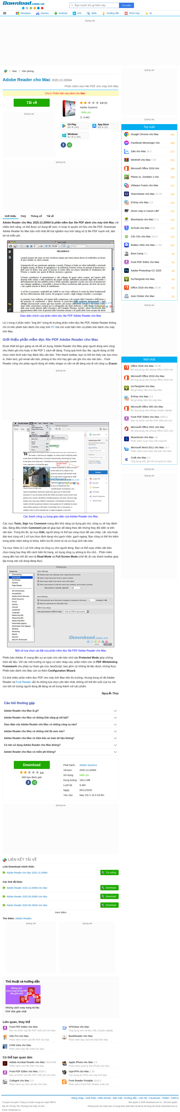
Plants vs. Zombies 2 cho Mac (145, 178)
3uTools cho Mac (143, 227)
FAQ (23, 216)
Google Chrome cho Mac (145, 135)
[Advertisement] (90, 46)
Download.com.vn (6, 71)
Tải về (50, 216)
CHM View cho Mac (20, 1045)
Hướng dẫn (130, 1097)
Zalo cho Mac (141, 151)
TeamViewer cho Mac (146, 193)
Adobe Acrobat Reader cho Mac (32, 1062)
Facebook (154, 1097)
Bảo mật (117, 1097)
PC (53, 327)
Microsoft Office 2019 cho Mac (145, 169)
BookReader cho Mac (81, 1036)
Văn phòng (28, 71)
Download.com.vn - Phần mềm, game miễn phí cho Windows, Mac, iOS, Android (23, 5)
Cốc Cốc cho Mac (144, 236)
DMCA (175, 1097)
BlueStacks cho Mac (145, 219)
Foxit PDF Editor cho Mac (23, 1026)
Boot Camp (139, 253)
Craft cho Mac (140, 457)
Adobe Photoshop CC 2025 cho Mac (146, 271)
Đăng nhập (78, 1097)
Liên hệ (143, 1097)
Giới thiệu (10, 216)
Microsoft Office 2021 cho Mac (147, 427)
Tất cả (6, 13)
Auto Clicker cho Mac (142, 296)
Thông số (36, 216)
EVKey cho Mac (142, 202)
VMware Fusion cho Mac (144, 186)
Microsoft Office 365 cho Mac (147, 406)
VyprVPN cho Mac (81, 1071)
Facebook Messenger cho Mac (145, 143)
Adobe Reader (23, 918)
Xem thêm (60, 912)
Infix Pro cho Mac (19, 1036)
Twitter (165, 1097)
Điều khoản (104, 1097)
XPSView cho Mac (79, 1026)
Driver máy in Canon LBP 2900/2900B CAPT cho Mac (146, 212)
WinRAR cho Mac (143, 159)
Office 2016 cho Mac (146, 287)
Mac (14, 71)
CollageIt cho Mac (21, 1080)
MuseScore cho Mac (144, 437)
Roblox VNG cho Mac (146, 245)
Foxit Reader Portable (85, 1080)
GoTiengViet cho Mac (143, 279)
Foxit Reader (23, 682)
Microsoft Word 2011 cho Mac (150, 447)
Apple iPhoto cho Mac (83, 1062)
